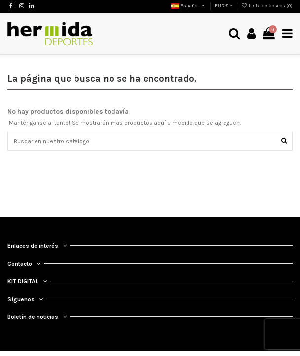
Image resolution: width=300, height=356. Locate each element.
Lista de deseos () (267, 6)
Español (188, 6)
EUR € (224, 6)
